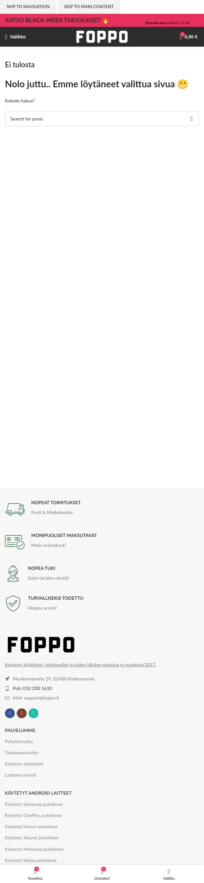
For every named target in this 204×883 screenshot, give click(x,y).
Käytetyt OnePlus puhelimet (33, 815)
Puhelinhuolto (19, 741)
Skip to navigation (28, 6)
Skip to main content (89, 6)
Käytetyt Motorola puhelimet (34, 849)
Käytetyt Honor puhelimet (31, 826)
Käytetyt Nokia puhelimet (31, 860)
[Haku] (102, 118)
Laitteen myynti (20, 775)
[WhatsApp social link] (33, 713)
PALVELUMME (20, 730)
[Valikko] (15, 36)
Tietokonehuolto (21, 752)
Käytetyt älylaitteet (24, 763)
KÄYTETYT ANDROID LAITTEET (38, 793)
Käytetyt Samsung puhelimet (34, 804)
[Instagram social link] (22, 713)
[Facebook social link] (10, 713)
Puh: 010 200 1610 (32, 688)
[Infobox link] (102, 509)
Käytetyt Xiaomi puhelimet (32, 837)
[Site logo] (102, 36)
